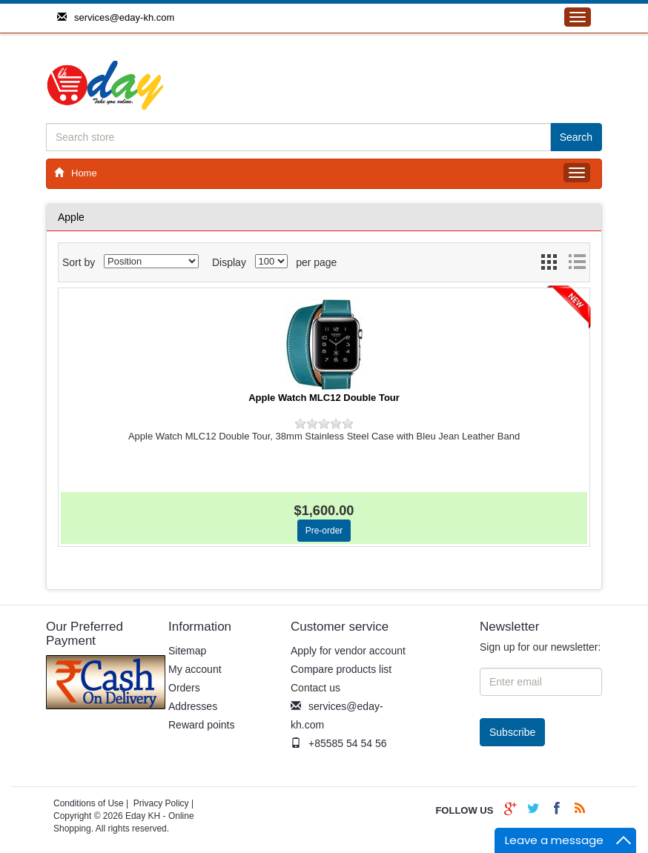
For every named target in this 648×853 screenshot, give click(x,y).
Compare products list (341, 669)
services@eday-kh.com (115, 17)
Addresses (192, 706)
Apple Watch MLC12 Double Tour (324, 397)
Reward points (201, 725)
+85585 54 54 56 (339, 743)
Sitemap (187, 651)
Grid (550, 266)
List (577, 266)
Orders (184, 688)
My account (195, 669)
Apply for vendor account (348, 651)
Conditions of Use (88, 803)
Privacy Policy (161, 803)
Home (75, 173)
